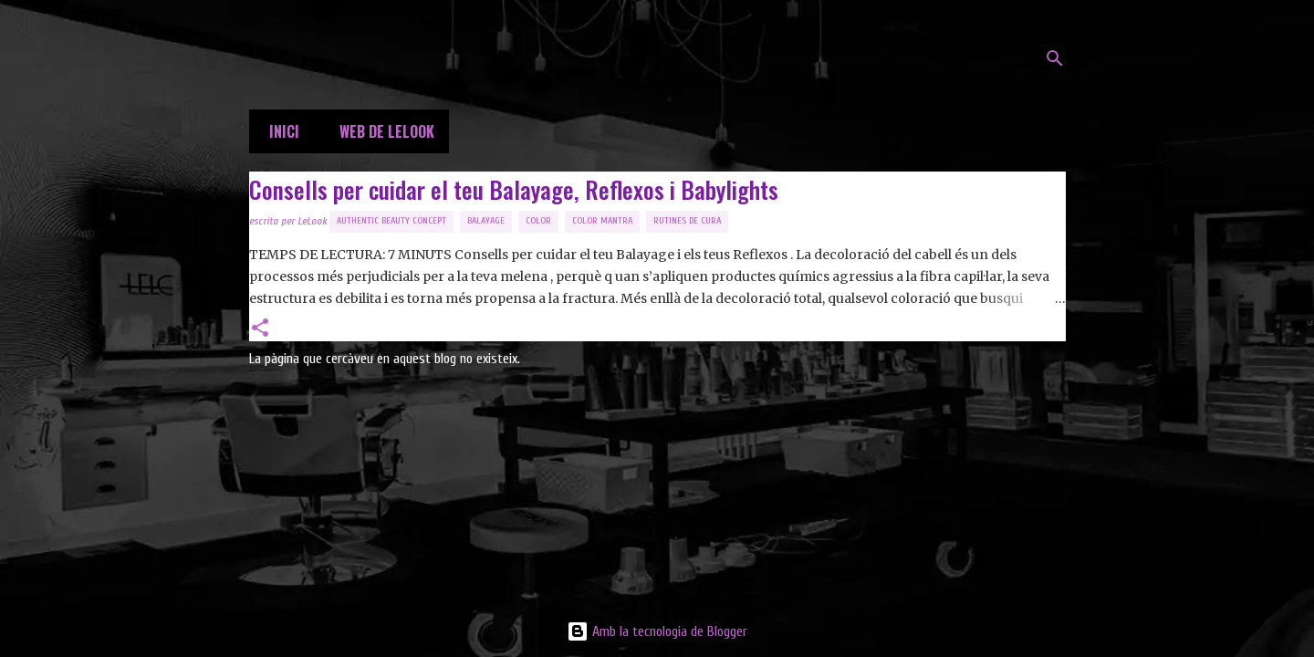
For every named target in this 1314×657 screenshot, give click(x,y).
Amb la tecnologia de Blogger (657, 631)
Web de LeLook (381, 131)
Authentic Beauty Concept (391, 220)
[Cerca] (1055, 58)
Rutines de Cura (687, 220)
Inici (279, 131)
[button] (260, 329)
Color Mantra (602, 220)
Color (538, 220)
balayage (486, 220)
